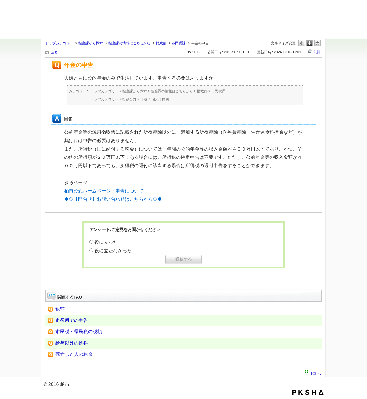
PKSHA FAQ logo (308, 392)
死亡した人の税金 (74, 354)
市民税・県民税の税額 (78, 331)
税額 (60, 309)
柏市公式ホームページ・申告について (103, 190)
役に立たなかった (113, 250)
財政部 (161, 43)
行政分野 (129, 99)
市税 (144, 99)
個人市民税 (160, 99)
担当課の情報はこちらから (129, 43)
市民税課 (179, 43)
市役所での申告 (71, 320)
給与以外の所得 (71, 342)
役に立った (106, 242)
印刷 (316, 52)
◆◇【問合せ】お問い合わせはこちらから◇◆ (113, 199)
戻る (54, 52)
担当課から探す (90, 43)
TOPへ (315, 373)
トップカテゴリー (59, 43)
